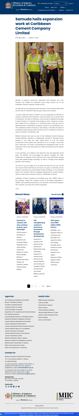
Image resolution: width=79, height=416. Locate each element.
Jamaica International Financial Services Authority (19, 328)
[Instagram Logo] (8, 389)
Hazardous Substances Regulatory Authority (18, 321)
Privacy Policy (39, 408)
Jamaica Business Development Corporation (18, 324)
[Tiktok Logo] (16, 389)
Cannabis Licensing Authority (13, 307)
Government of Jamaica (45, 307)
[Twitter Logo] (6, 389)
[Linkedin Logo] (14, 389)
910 (43, 288)
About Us (55, 7)
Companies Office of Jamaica (13, 309)
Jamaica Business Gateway (46, 312)
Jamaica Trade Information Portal (48, 317)
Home (47, 7)
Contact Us (69, 10)
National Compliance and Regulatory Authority (18, 343)
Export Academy (43, 319)
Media (63, 7)
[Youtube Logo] (19, 389)
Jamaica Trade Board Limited (13, 338)
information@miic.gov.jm (25, 370)
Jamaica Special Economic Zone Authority (17, 335)
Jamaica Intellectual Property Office (15, 326)
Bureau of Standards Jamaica (13, 305)
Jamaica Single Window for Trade (48, 315)
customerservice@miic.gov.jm (26, 376)
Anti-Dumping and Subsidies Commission (17, 302)
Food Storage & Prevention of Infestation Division (19, 319)
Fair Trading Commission (12, 316)
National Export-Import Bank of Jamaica (16, 345)
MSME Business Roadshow (46, 302)
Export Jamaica (42, 310)
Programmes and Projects (47, 10)
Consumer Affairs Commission (14, 312)
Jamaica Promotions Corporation (14, 333)
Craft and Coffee (43, 305)
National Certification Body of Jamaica (16, 340)
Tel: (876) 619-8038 (11, 364)
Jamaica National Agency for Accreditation (17, 331)
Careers (61, 10)
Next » (49, 288)
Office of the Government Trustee (14, 347)
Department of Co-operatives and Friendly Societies (20, 314)
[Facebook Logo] (11, 389)
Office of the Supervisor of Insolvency (16, 350)
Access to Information (44, 322)
